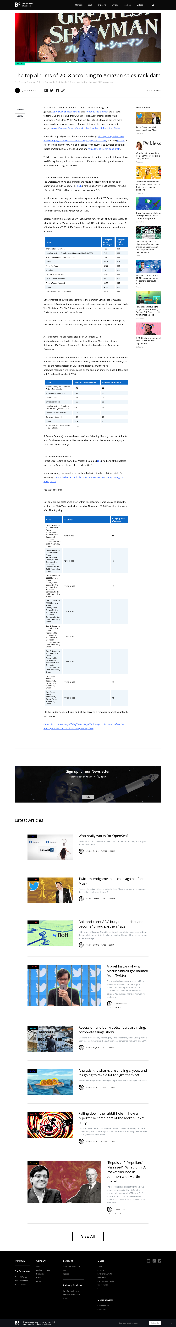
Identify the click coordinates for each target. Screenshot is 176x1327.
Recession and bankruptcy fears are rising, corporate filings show (112, 1029)
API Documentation (22, 1284)
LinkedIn (154, 1261)
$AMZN (121, 140)
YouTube (148, 1261)
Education (67, 1298)
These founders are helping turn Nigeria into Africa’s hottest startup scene (148, 216)
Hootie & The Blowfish (97, 111)
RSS (98, 1288)
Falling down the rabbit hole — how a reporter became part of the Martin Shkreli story (112, 1118)
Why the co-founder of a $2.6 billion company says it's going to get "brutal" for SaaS (148, 279)
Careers (39, 1277)
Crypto (115, 5)
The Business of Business (24, 4)
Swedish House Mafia (69, 111)
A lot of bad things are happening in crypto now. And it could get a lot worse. (113, 1080)
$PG (99, 460)
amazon (20, 109)
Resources (40, 1274)
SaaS (90, 5)
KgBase (66, 1274)
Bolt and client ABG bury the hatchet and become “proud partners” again (111, 924)
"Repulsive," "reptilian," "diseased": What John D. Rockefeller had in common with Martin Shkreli (126, 1171)
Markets (79, 5)
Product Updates (21, 1280)
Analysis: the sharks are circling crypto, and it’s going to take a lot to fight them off (113, 1072)
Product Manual (21, 1277)
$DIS (79, 185)
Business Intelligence (71, 1294)
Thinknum (20, 1260)
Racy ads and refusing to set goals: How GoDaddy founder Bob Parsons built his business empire (148, 310)
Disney (20, 116)
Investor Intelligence (71, 1291)
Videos (140, 5)
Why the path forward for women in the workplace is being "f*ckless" (148, 156)
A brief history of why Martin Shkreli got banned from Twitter (127, 971)
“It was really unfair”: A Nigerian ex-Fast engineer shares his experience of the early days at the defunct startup (147, 247)
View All (88, 1236)
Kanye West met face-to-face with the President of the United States (85, 128)
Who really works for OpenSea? (103, 835)
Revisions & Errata (104, 1274)
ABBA (54, 111)
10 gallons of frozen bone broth (104, 148)
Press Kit (39, 1281)
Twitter (159, 1261)
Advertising (101, 1309)
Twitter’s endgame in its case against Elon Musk (146, 128)
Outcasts (102, 5)
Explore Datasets (43, 1270)
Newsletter (101, 1277)
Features (127, 5)
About (38, 1266)
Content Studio (103, 1305)
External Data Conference (107, 1281)
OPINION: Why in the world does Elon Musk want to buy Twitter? (148, 341)
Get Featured (102, 1285)
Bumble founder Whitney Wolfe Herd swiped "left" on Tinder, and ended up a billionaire (148, 185)
